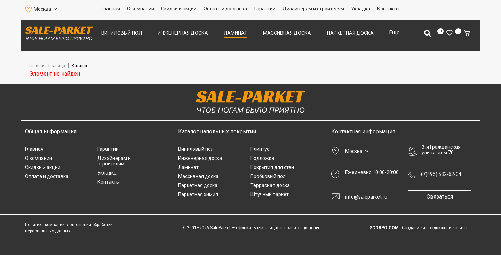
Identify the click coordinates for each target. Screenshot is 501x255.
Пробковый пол (268, 176)
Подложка (262, 158)
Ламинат (235, 33)
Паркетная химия (198, 194)
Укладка (360, 8)
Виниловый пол (121, 33)
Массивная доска (287, 33)
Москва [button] (42, 9)
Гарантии (265, 8)
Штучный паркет (269, 194)
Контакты (388, 8)
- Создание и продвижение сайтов (419, 227)
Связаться (442, 196)
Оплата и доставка (225, 8)
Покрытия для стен (272, 167)
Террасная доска (270, 185)
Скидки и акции (179, 8)
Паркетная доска (350, 33)
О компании (140, 8)
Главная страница (47, 65)
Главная (111, 8)
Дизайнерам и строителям (313, 8)
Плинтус (259, 149)
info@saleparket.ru (366, 197)
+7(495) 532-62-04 (440, 174)
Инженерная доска (183, 33)
